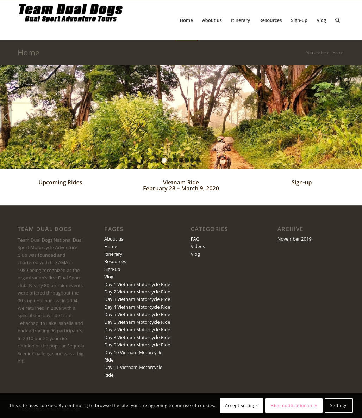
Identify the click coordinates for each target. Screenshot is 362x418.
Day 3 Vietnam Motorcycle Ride (137, 299)
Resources (115, 261)
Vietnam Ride (181, 182)
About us (113, 239)
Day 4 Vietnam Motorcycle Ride (137, 307)
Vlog (108, 276)
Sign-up (302, 182)
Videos (198, 246)
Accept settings (241, 405)
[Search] (337, 20)
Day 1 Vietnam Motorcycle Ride (137, 284)
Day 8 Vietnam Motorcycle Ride (137, 337)
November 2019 (294, 239)
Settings (338, 405)
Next (356, 116)
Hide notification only (294, 405)
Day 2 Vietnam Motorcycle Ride (137, 292)
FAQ (195, 239)
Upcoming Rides (60, 182)
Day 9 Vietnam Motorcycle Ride (137, 344)
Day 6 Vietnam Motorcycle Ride (137, 322)
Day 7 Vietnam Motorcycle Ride (137, 329)
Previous (6, 116)
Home (28, 52)
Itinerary (113, 254)
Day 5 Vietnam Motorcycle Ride (137, 314)
